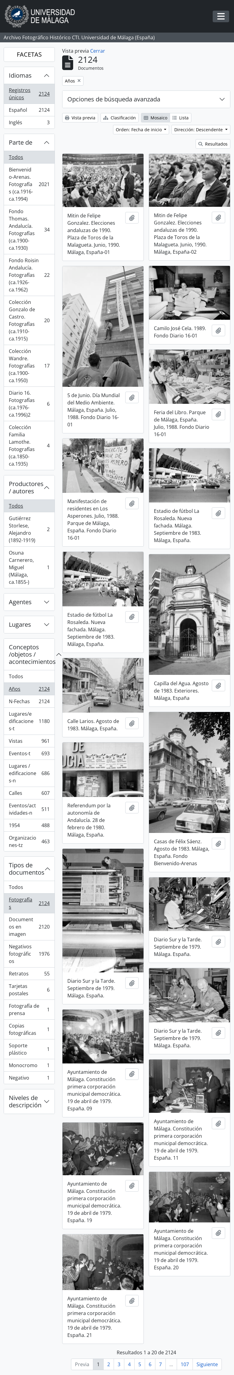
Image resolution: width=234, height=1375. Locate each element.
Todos (16, 157)
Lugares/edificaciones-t (29, 721)
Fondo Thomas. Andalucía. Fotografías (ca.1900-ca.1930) (29, 229)
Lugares (20, 624)
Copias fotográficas (29, 1029)
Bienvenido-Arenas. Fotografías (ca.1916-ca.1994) (29, 184)
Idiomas (20, 75)
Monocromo (29, 1067)
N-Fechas (29, 703)
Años (29, 690)
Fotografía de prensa (29, 1010)
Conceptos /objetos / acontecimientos (32, 654)
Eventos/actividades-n (29, 809)
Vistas (29, 742)
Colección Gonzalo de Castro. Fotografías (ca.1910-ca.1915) (29, 320)
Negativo (29, 1079)
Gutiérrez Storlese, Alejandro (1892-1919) (29, 529)
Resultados (213, 144)
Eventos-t (29, 755)
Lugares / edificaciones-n (29, 773)
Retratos (29, 975)
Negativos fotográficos (29, 953)
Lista (180, 118)
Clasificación (119, 118)
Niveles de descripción (25, 1101)
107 (185, 1364)
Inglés (29, 124)
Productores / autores (26, 487)
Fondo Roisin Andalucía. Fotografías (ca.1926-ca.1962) (29, 275)
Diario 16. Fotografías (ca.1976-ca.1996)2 (29, 404)
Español (29, 111)
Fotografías (29, 903)
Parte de (20, 142)
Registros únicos (29, 94)
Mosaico (155, 118)
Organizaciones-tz (29, 841)
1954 (29, 827)
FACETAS (29, 54)
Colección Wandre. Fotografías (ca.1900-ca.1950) (29, 366)
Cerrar (97, 51)
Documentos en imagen (29, 926)
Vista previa (80, 118)
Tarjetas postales (29, 990)
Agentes (20, 602)
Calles (29, 794)
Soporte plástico (29, 1049)
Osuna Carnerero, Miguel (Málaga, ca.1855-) (29, 567)
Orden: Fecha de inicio (139, 129)
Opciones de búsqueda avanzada (113, 99)
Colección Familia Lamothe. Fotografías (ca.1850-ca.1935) (29, 445)
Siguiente (207, 1364)
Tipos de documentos (26, 868)
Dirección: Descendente (199, 129)
